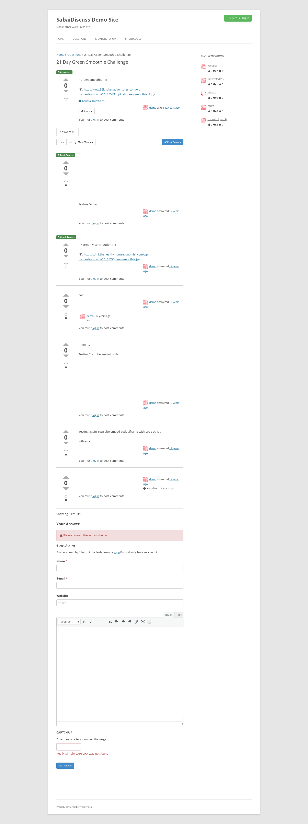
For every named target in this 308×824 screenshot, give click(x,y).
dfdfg (211, 106)
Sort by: (81, 142)
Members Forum (105, 38)
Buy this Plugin (238, 18)
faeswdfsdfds (216, 79)
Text (179, 615)
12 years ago (172, 107)
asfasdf (212, 92)
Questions (79, 38)
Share (86, 111)
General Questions (91, 101)
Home (60, 38)
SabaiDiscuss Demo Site (87, 19)
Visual (168, 615)
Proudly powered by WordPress (74, 807)
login (95, 119)
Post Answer (172, 142)
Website (212, 65)
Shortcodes (133, 38)
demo (152, 107)
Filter (61, 142)
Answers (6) (67, 132)
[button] (69, 621)
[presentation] (69, 621)
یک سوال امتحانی (217, 119)
